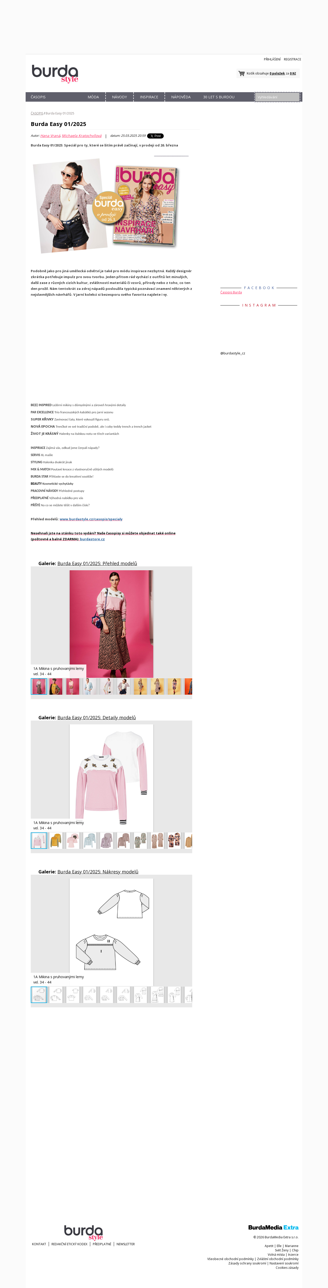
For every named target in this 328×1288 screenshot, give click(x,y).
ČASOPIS (38, 96)
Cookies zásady (287, 1267)
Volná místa (276, 1254)
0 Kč (293, 73)
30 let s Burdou (218, 96)
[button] (187, 575)
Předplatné (102, 1244)
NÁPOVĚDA (181, 96)
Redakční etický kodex (69, 1244)
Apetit (269, 1246)
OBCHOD (66, 103)
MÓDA (93, 96)
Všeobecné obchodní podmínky (230, 1259)
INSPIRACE (149, 96)
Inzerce (293, 1254)
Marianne (292, 1246)
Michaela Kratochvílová (81, 136)
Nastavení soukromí (284, 1263)
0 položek (277, 73)
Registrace (292, 59)
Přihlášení (272, 59)
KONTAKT (39, 1244)
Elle (279, 1246)
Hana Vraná (50, 136)
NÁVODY (119, 96)
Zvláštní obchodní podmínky (278, 1259)
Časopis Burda (231, 292)
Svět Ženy (282, 1250)
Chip (295, 1250)
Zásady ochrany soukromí (247, 1263)
